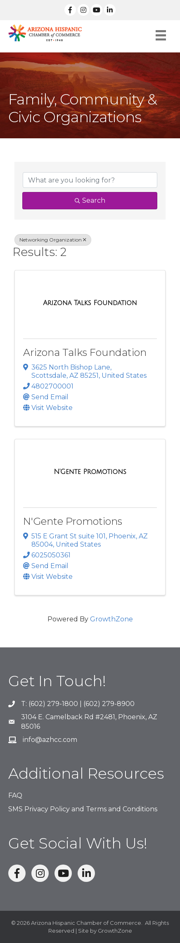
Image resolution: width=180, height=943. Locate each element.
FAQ (15, 795)
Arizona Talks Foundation (85, 352)
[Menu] (161, 35)
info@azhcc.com (50, 740)
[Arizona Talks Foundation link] (90, 303)
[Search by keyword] (90, 180)
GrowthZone (111, 619)
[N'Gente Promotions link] (90, 472)
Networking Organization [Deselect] (52, 240)
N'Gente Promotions (72, 521)
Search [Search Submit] (90, 200)
